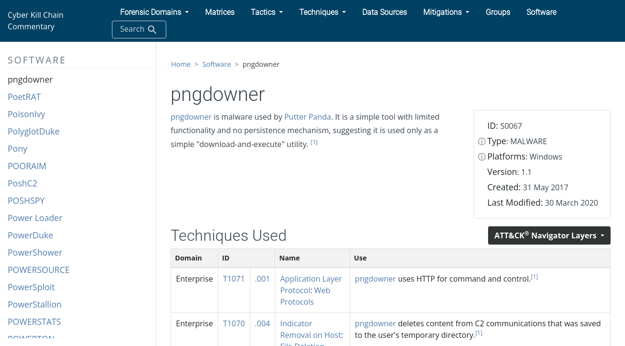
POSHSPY (26, 200)
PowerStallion (34, 304)
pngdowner (30, 79)
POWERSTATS (34, 321)
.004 (262, 323)
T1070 (234, 323)
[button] (154, 12)
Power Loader (35, 217)
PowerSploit (31, 287)
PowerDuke (30, 235)
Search (139, 30)
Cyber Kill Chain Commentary (35, 21)
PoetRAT (24, 96)
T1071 (234, 278)
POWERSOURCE (39, 269)
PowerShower (35, 252)
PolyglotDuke (34, 131)
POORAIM (27, 166)
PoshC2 (22, 183)
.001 (262, 278)
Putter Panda (307, 116)
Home (181, 64)
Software (216, 64)
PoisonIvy (26, 114)
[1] (314, 142)
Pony (17, 148)
